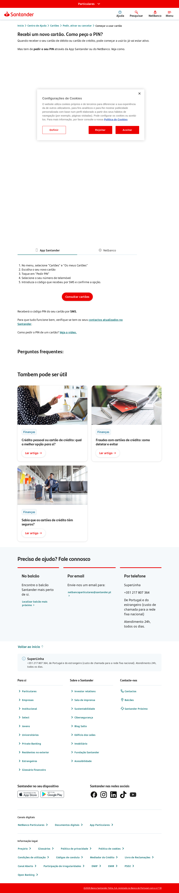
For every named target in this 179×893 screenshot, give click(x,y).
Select (23, 717)
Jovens (24, 726)
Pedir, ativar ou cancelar (77, 25)
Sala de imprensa (82, 700)
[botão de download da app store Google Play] (52, 794)
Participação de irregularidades (64, 866)
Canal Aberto (27, 866)
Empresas (26, 700)
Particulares (27, 691)
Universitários (28, 734)
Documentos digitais (69, 824)
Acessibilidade (81, 761)
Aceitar (127, 130)
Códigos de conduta (70, 857)
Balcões (127, 700)
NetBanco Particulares (33, 824)
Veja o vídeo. (68, 332)
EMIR (113, 866)
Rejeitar (100, 130)
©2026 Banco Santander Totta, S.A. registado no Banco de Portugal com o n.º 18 (123, 888)
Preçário (25, 848)
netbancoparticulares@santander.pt (89, 592)
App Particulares (102, 824)
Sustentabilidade (82, 708)
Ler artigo (33, 453)
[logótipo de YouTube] (133, 794)
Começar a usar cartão (108, 25)
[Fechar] (139, 93)
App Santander (47, 250)
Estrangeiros (27, 761)
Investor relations (83, 691)
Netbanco (107, 250)
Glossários (46, 848)
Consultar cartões (77, 297)
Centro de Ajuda (36, 25)
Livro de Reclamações (140, 857)
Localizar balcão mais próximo (34, 603)
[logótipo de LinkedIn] (113, 794)
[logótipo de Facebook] (94, 794)
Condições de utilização (34, 857)
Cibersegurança (81, 717)
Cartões (54, 25)
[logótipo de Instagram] (104, 794)
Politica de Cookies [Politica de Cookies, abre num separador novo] (116, 119)
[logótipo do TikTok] (123, 794)
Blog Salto (78, 726)
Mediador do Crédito (104, 857)
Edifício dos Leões (82, 734)
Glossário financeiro (32, 769)
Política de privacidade (76, 848)
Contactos (128, 691)
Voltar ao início (31, 646)
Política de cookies (112, 848)
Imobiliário (78, 743)
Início (20, 25)
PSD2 (130, 866)
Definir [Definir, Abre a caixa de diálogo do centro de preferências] (54, 130)
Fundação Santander (84, 752)
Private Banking (29, 743)
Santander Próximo (134, 708)
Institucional (27, 708)
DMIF (97, 866)
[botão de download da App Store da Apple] (27, 794)
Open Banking (28, 874)
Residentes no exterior (33, 752)
